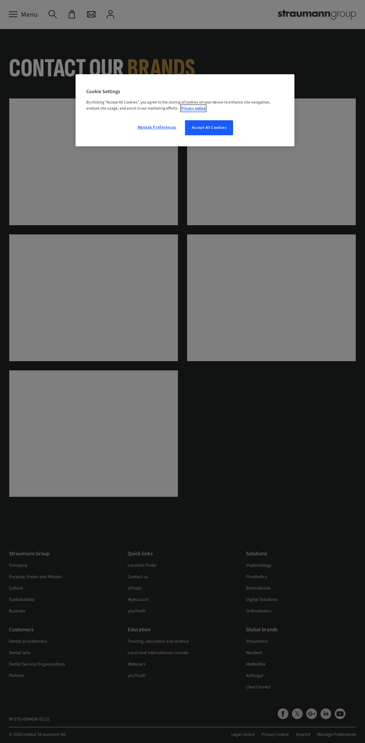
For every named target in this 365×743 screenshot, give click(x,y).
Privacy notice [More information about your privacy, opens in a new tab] (193, 108)
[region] (185, 110)
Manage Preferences (157, 127)
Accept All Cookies (209, 128)
